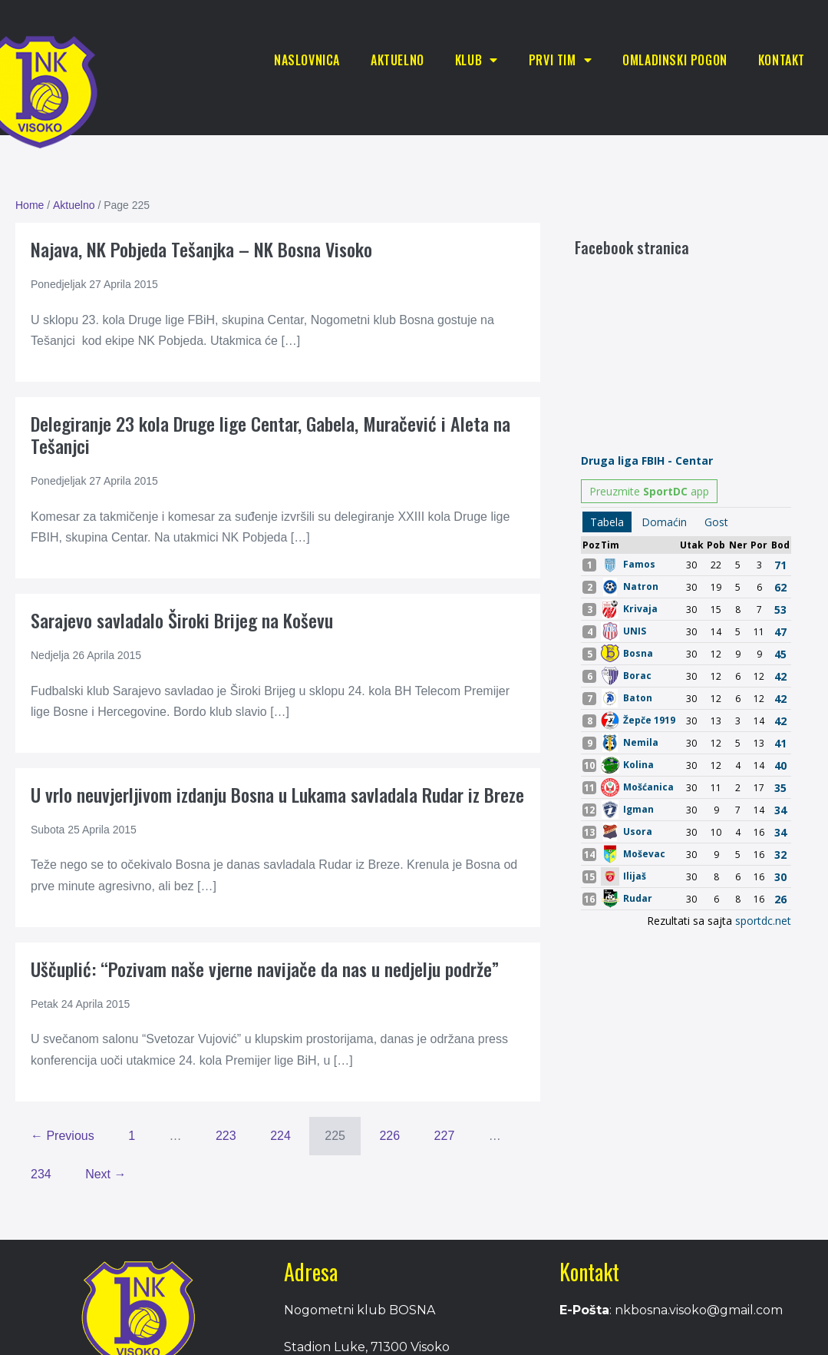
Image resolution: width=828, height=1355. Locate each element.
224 (280, 1135)
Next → (105, 1174)
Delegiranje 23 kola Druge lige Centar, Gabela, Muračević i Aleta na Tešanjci (270, 434)
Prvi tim (560, 60)
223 (226, 1135)
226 (389, 1135)
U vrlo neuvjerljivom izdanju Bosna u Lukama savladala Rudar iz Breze (277, 794)
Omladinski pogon (674, 60)
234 (41, 1174)
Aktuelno (397, 60)
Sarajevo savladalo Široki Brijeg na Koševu (182, 620)
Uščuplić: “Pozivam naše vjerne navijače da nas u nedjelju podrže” (265, 968)
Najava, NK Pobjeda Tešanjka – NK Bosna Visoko (201, 249)
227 (444, 1135)
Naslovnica (307, 60)
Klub (476, 60)
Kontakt (781, 60)
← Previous (62, 1135)
